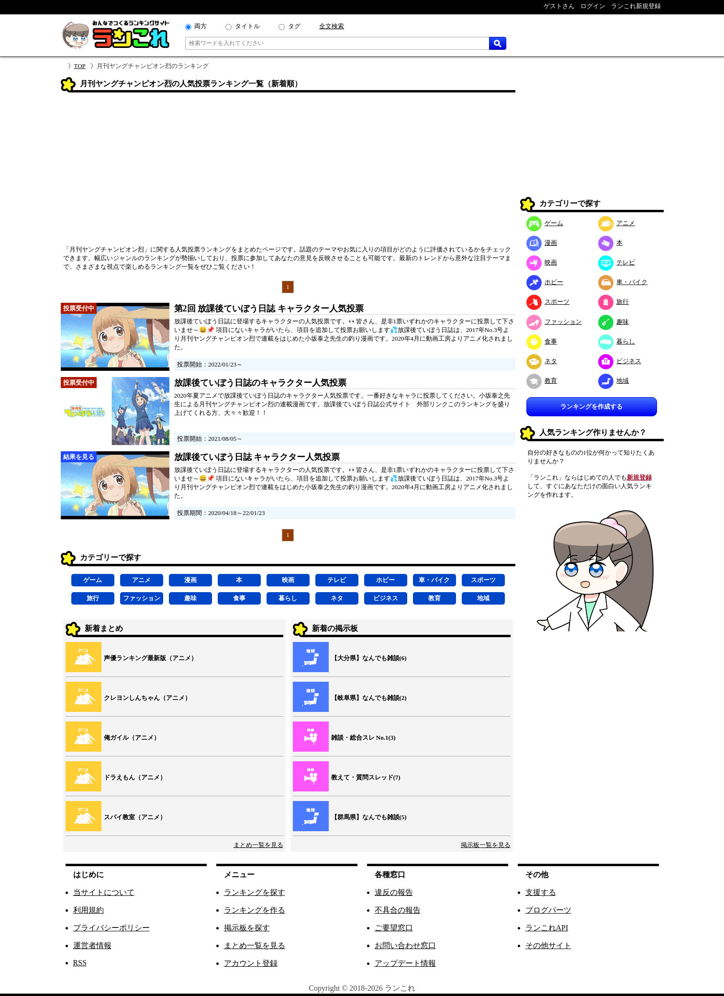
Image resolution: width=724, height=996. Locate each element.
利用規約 (88, 910)
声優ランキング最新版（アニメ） (150, 658)
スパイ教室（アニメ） (135, 817)
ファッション (141, 598)
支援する (540, 892)
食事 (239, 598)
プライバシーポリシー (111, 928)
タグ (294, 26)
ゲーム (92, 580)
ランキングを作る (254, 910)
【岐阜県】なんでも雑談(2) (369, 697)
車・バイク (434, 580)
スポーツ (483, 580)
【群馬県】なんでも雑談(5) (369, 817)
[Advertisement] (288, 172)
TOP (80, 65)
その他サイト (548, 945)
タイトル (247, 26)
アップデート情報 (405, 963)
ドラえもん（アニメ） (135, 777)
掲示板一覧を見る (486, 844)
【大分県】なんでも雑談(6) (369, 658)
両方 (200, 26)
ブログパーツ (548, 910)
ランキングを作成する (591, 406)
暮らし (287, 598)
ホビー (385, 580)
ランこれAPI (546, 928)
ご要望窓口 (394, 928)
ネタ (337, 598)
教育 (434, 598)
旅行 (93, 598)
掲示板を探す (247, 928)
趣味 (190, 598)
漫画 (190, 580)
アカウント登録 (251, 963)
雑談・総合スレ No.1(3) (363, 737)
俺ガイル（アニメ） (132, 737)
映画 (288, 580)
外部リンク (432, 404)
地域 (483, 598)
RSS (80, 963)
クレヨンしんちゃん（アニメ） (147, 697)
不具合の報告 (398, 910)
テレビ (336, 580)
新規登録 (639, 477)
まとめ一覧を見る (258, 844)
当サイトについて (103, 892)
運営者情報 (92, 945)
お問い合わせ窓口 (405, 945)
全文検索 (331, 26)
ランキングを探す (254, 892)
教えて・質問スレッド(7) (366, 777)
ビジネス (385, 598)
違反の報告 (394, 892)
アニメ (141, 580)
